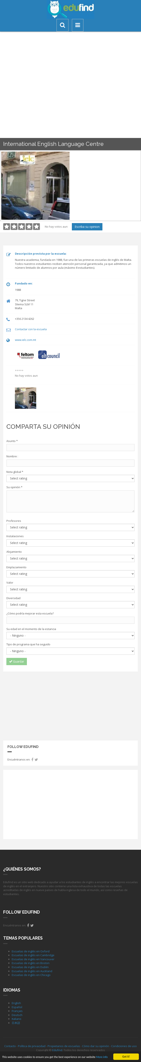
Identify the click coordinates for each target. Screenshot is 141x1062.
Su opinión (14, 487)
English (16, 1003)
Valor (9, 582)
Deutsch (17, 1015)
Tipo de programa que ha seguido (28, 644)
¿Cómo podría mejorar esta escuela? (30, 613)
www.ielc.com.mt (25, 340)
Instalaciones (15, 536)
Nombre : (12, 456)
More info (102, 1057)
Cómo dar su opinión (95, 1046)
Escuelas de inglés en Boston (30, 963)
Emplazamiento (16, 567)
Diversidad (13, 598)
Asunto (12, 441)
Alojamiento (14, 552)
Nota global (14, 472)
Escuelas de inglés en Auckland (32, 971)
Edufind (57, 1050)
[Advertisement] (70, 705)
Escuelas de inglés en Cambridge (33, 955)
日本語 (16, 1023)
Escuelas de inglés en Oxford (30, 951)
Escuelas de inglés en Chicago (31, 975)
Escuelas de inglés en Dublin (30, 967)
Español (17, 1007)
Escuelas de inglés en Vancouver (33, 959)
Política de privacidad (31, 1046)
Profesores (13, 521)
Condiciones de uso (124, 1046)
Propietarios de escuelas (64, 1046)
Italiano (16, 1019)
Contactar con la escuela (31, 329)
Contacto (10, 1046)
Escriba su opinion (87, 227)
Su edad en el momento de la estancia (31, 629)
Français (17, 1011)
